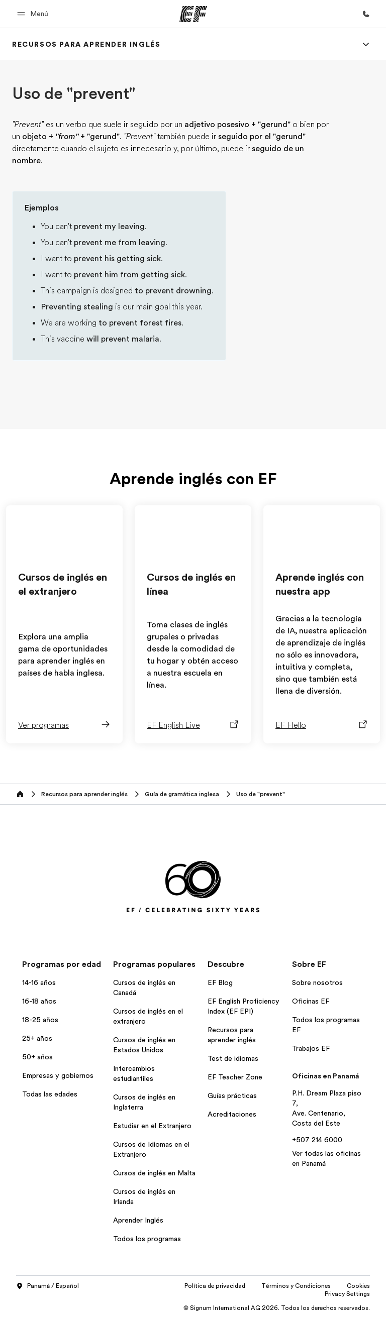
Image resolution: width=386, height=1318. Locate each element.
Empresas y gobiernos (57, 1075)
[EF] (193, 14)
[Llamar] (366, 14)
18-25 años (40, 1020)
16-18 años (39, 1001)
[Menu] (366, 44)
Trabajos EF (311, 1048)
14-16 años (39, 982)
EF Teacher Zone (235, 1077)
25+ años (37, 1038)
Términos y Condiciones (296, 1285)
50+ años (37, 1057)
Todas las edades (49, 1094)
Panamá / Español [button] (47, 1286)
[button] (34, 14)
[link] (86, 44)
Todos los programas (147, 1239)
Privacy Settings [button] (347, 1293)
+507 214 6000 (317, 1140)
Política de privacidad (214, 1285)
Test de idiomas (233, 1058)
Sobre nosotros (317, 982)
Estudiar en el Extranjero (152, 1126)
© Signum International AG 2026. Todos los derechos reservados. (276, 1307)
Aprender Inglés (138, 1220)
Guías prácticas (232, 1095)
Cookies (358, 1285)
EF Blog (220, 982)
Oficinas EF (310, 1001)
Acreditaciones (232, 1114)
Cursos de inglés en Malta (154, 1173)
